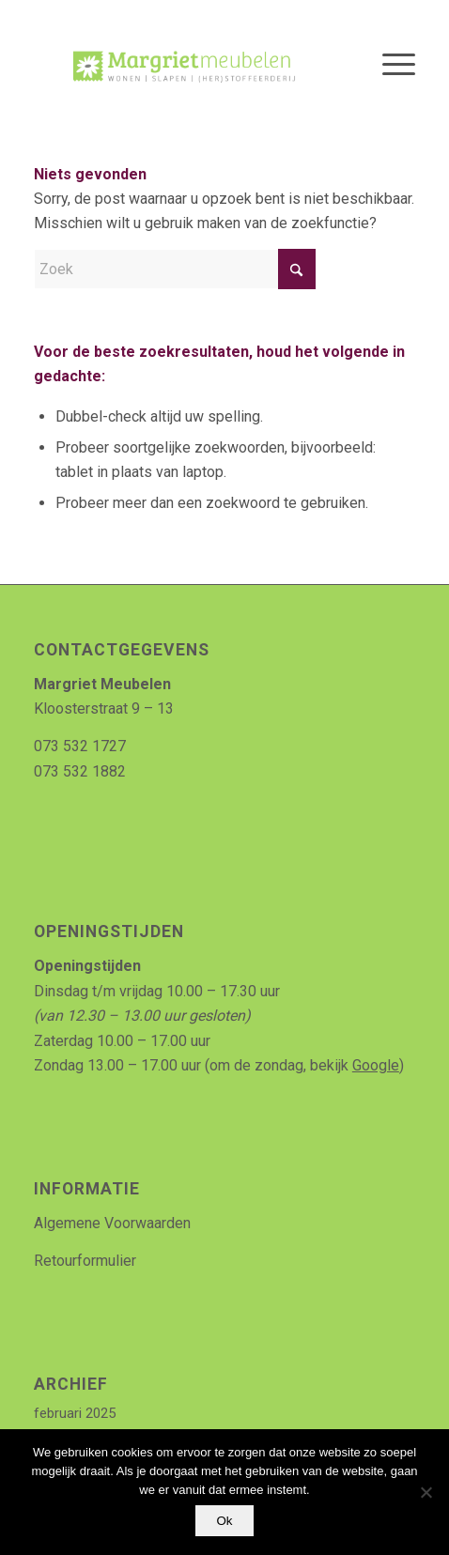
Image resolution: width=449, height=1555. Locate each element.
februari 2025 (75, 1413)
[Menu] (389, 64)
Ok (224, 1521)
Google (375, 1065)
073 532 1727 (80, 746)
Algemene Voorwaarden (112, 1223)
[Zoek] (175, 269)
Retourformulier (85, 1261)
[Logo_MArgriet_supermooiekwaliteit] (186, 64)
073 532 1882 (80, 771)
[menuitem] (389, 64)
